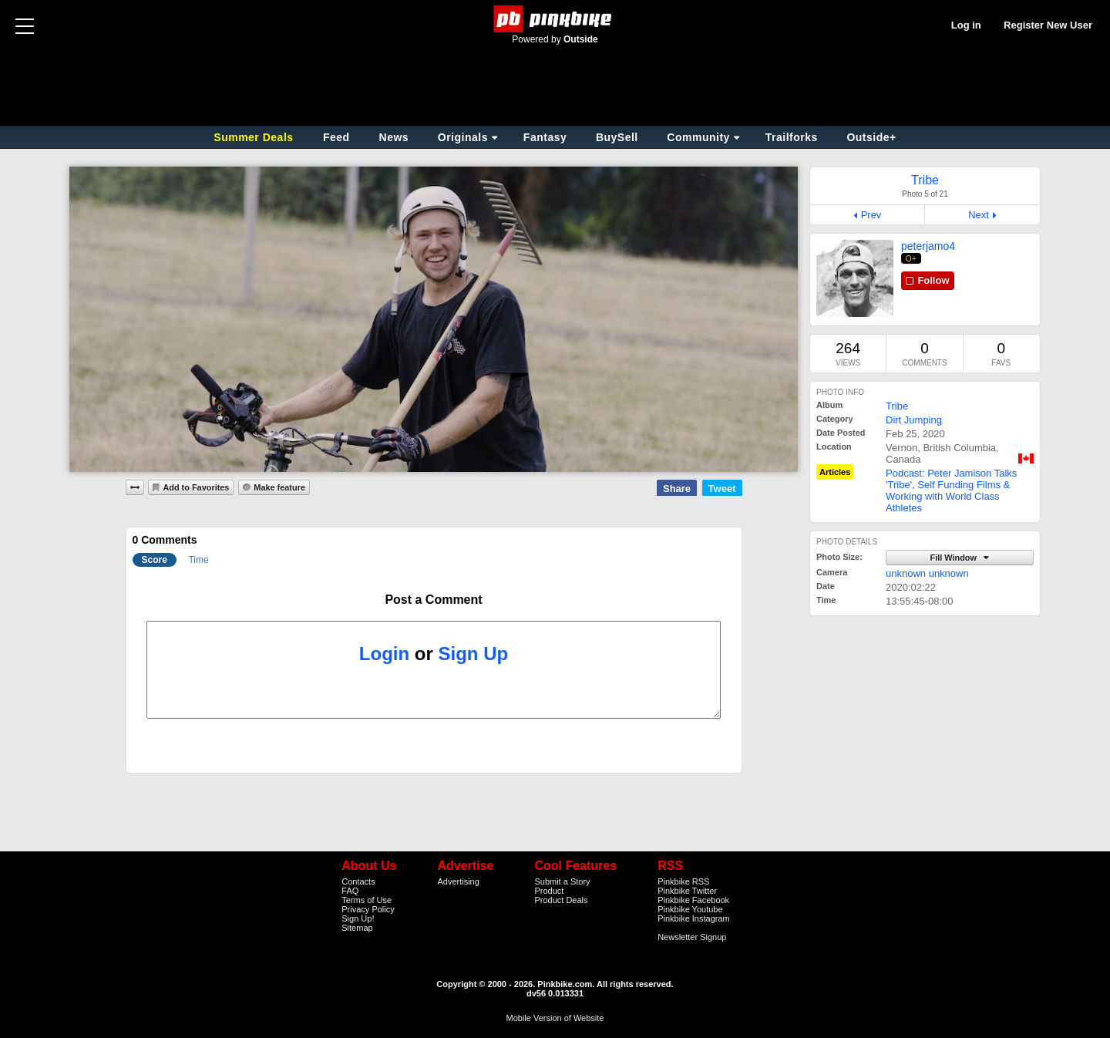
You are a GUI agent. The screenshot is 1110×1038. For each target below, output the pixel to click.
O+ (911, 258)
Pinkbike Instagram (694, 918)
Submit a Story (562, 881)
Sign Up (474, 653)
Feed (336, 137)
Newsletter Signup (692, 937)
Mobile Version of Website (555, 1018)
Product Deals (560, 900)
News (394, 137)
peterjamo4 (928, 246)
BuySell (617, 137)
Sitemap (356, 927)
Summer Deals (255, 137)
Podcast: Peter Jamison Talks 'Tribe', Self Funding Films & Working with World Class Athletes (951, 490)
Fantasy (545, 137)
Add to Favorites (196, 487)
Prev (871, 215)
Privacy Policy (367, 909)
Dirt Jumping (914, 420)
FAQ (349, 890)
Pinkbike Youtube (690, 909)
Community (698, 137)
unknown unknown (927, 573)
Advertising (458, 881)
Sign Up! (357, 918)
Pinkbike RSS (683, 881)
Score (154, 559)
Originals (463, 137)
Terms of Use (366, 900)
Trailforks (791, 137)
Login (384, 653)
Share (677, 488)
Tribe (897, 406)
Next (978, 215)
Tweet (722, 488)
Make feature (279, 487)
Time (198, 559)
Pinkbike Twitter (687, 890)
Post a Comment (433, 599)
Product (548, 890)
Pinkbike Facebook (693, 900)
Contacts (358, 881)
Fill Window (954, 557)
